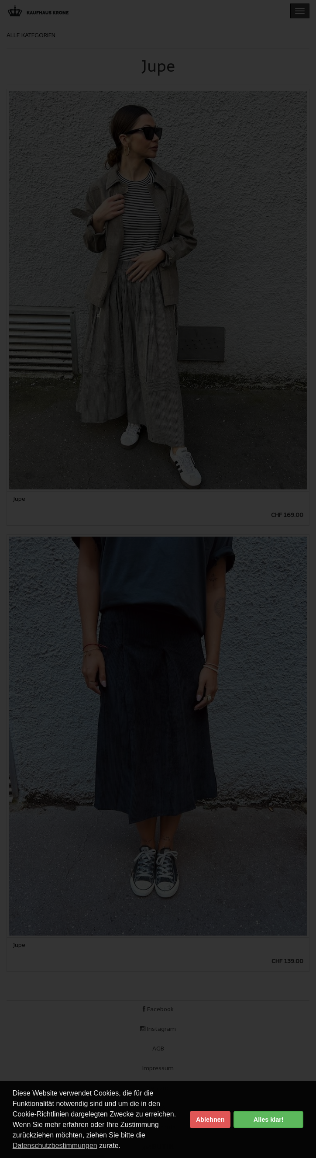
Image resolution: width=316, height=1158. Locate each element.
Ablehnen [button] (210, 1119)
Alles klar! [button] (269, 1119)
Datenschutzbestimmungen (55, 1145)
